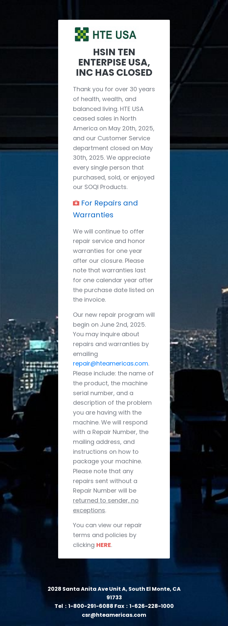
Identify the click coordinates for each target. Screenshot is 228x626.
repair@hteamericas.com (110, 363)
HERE (103, 545)
